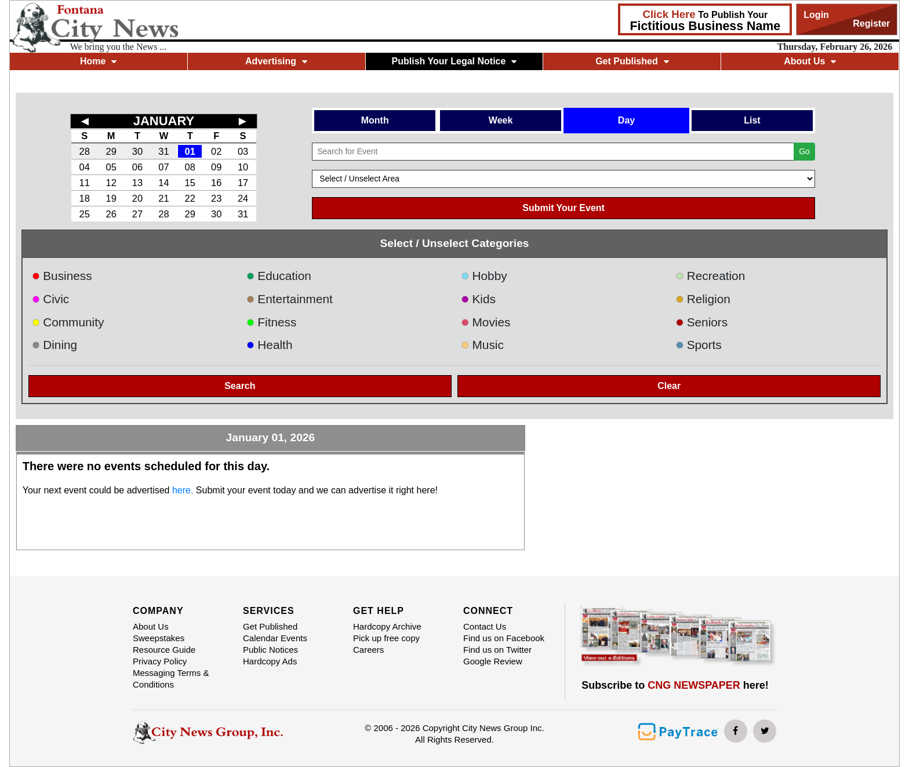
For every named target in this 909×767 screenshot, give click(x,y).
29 (111, 151)
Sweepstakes (158, 638)
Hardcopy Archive (387, 626)
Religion (702, 299)
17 (243, 182)
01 (190, 151)
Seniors (701, 322)
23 (216, 198)
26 (111, 214)
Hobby (484, 275)
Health (269, 344)
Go (804, 151)
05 (111, 167)
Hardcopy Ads (270, 661)
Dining (54, 344)
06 (137, 167)
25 (84, 214)
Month (375, 120)
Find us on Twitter (497, 650)
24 (243, 198)
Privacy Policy (160, 661)
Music (482, 344)
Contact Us (484, 626)
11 (84, 182)
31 (163, 151)
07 (163, 167)
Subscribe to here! (675, 685)
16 (216, 182)
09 (216, 167)
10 (243, 167)
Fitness (271, 322)
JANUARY (164, 121)
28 (84, 151)
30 (137, 151)
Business (62, 275)
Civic (51, 299)
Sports (698, 344)
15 (190, 182)
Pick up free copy (386, 638)
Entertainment (289, 299)
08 (190, 167)
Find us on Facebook (503, 638)
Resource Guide (164, 650)
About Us (810, 61)
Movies (485, 322)
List (752, 120)
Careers (368, 650)
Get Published (632, 61)
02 (216, 151)
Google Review (492, 661)
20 (137, 198)
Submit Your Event (563, 208)
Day (626, 120)
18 (84, 198)
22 (190, 198)
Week (501, 120)
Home (98, 61)
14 (163, 182)
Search (239, 386)
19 (111, 198)
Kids (478, 299)
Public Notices (270, 650)
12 (111, 182)
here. (182, 490)
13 (137, 182)
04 (84, 167)
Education (278, 275)
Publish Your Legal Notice (454, 61)
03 (243, 151)
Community (68, 322)
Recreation (710, 275)
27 (137, 214)
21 (163, 198)
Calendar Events (275, 638)
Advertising (276, 61)
